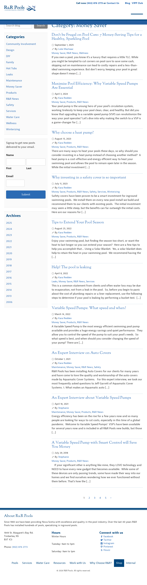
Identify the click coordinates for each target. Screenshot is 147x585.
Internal (130, 569)
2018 (9, 272)
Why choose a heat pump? (73, 139)
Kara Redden (65, 104)
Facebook (106, 543)
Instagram (107, 549)
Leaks (54, 288)
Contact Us (113, 3)
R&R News (72, 59)
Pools (10, 18)
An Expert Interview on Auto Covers (81, 359)
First (9, 175)
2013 (9, 302)
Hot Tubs (11, 75)
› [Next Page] (110, 504)
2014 (9, 296)
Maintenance (58, 373)
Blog (127, 3)
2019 (9, 266)
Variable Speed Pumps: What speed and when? (89, 314)
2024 (9, 235)
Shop (137, 18)
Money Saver (58, 59)
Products (71, 108)
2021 (9, 254)
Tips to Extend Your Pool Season (78, 229)
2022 (9, 247)
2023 (9, 241)
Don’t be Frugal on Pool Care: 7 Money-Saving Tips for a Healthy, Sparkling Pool (97, 43)
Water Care (43, 18)
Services (25, 18)
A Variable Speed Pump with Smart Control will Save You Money (94, 451)
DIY (8, 63)
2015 (9, 290)
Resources (64, 18)
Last (28, 175)
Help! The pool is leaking (71, 273)
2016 (9, 284)
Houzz (105, 556)
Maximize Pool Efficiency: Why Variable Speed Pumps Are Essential (95, 92)
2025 (9, 229)
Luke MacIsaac (65, 55)
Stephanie (63, 414)
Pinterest (106, 553)
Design (10, 56)
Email (9, 183)
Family (10, 69)
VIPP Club (137, 3)
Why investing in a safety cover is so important (89, 184)
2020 (9, 260)
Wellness (83, 59)
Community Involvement (21, 50)
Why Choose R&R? (115, 18)
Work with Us (86, 18)
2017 (8, 278)
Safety (93, 198)
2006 (9, 308)
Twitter (105, 546)
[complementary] (139, 577)
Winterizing (113, 198)
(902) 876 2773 (95, 3)
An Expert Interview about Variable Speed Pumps (91, 404)
